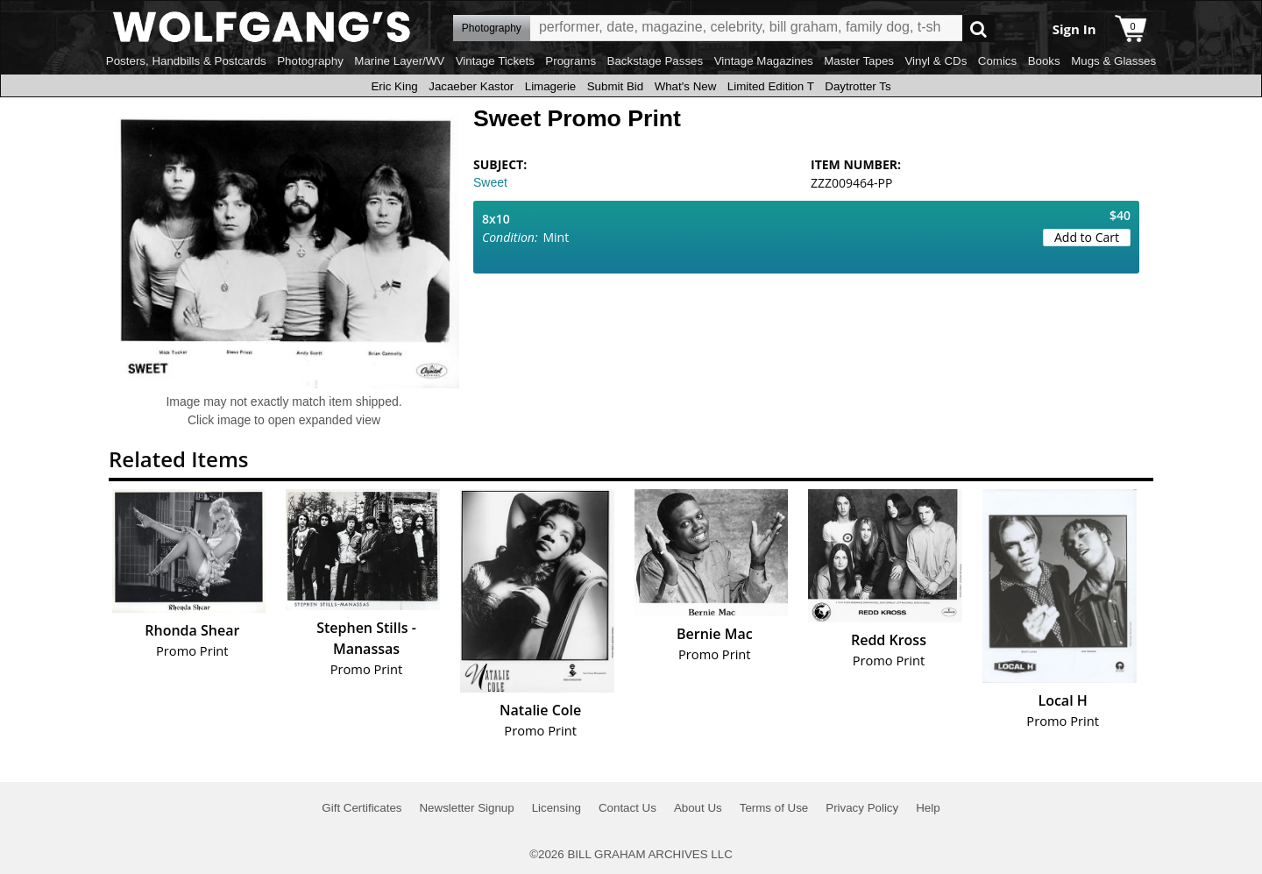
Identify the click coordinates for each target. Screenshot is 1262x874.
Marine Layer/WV (399, 61)
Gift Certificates (361, 807)
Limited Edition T (770, 86)
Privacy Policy (862, 807)
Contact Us (627, 807)
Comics (997, 61)
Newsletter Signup (466, 807)
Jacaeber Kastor (471, 86)
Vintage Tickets (495, 61)
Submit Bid (615, 86)
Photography (310, 61)
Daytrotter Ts (857, 86)
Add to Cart (1086, 237)
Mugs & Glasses (1113, 61)
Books (1044, 61)
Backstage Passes (655, 61)
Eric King (394, 86)
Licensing (556, 807)
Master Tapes (859, 61)
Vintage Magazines (763, 61)
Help (927, 807)
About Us (698, 807)
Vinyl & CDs (935, 61)
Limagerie (551, 86)
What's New (686, 86)
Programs (570, 61)
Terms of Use (774, 807)
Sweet (490, 182)
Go (978, 28)
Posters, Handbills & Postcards (186, 61)
